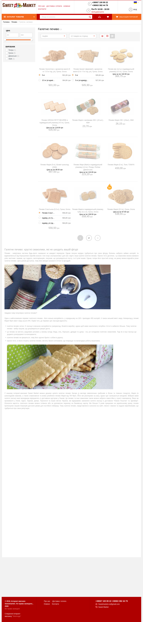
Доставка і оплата (54, 6)
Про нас (41, 6)
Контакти (42, 9)
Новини (66, 6)
